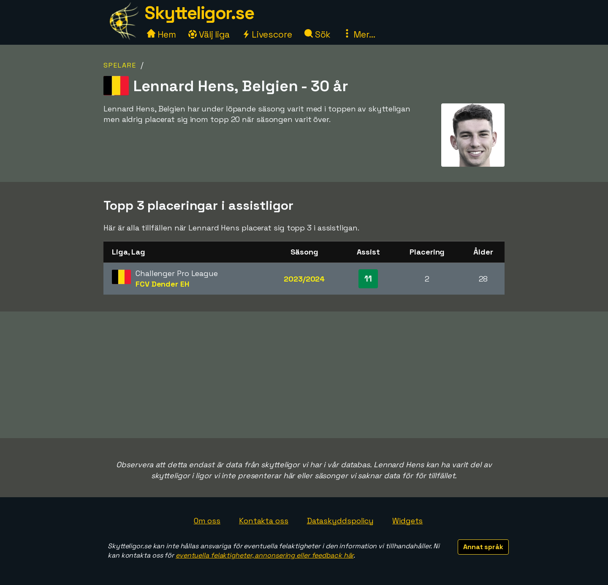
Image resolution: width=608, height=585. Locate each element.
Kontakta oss (263, 520)
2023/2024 (304, 279)
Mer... (359, 34)
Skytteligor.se (199, 13)
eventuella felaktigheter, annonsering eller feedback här (264, 555)
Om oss (207, 520)
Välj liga (209, 34)
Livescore (267, 34)
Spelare (119, 65)
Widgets (407, 520)
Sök (317, 34)
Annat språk (483, 546)
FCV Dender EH (162, 284)
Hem (161, 34)
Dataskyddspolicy (340, 520)
